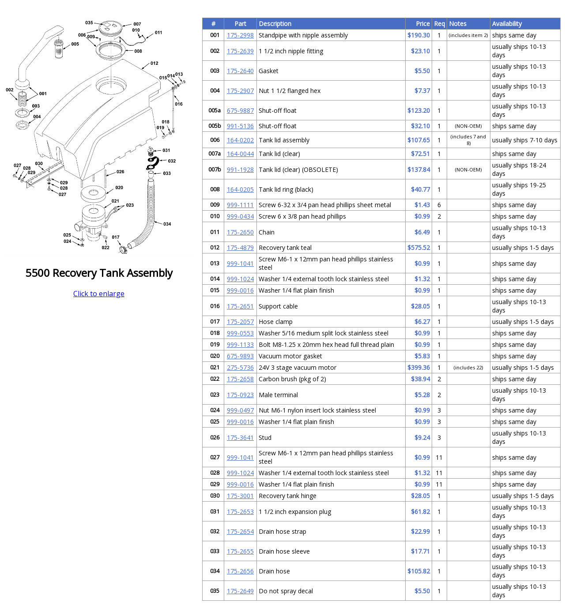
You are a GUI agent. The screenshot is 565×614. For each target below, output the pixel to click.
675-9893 (240, 356)
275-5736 (240, 367)
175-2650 (240, 232)
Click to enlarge (98, 293)
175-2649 (240, 591)
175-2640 (240, 71)
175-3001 (240, 495)
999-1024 (240, 279)
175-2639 (240, 51)
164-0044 (240, 153)
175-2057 (240, 321)
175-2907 (240, 90)
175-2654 (240, 531)
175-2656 (240, 571)
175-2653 (240, 511)
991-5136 (240, 126)
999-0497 (240, 410)
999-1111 (240, 205)
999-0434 (240, 216)
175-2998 (240, 35)
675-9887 (240, 110)
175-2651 (240, 306)
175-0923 (240, 395)
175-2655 (240, 551)
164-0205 (240, 189)
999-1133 (240, 344)
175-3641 (240, 437)
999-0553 (240, 333)
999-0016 (240, 290)
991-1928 (240, 169)
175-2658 (240, 379)
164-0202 (240, 140)
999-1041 (240, 263)
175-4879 (240, 247)
